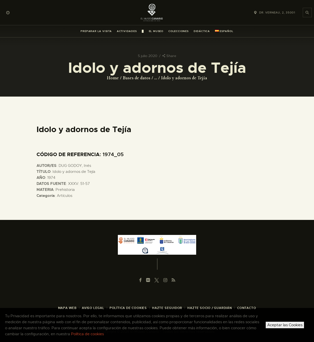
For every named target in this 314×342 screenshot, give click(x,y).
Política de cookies (87, 334)
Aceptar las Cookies (284, 325)
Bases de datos (136, 78)
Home (113, 78)
